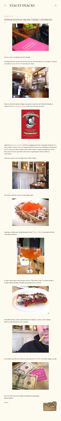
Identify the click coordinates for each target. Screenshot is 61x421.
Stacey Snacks (22, 5)
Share (6, 402)
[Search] (56, 5)
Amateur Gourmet (16, 145)
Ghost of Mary (37, 232)
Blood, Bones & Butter (19, 106)
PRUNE (19, 64)
